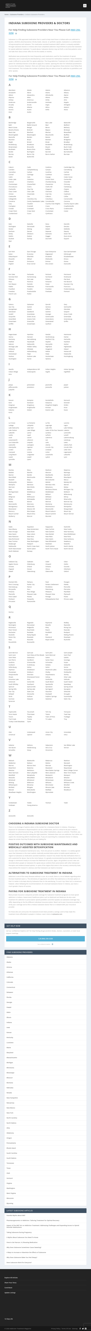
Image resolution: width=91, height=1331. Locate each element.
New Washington (33, 541)
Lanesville (67, 433)
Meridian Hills (50, 485)
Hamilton (30, 334)
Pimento (11, 592)
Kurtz (10, 412)
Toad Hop (67, 714)
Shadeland (31, 670)
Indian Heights (51, 369)
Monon (29, 502)
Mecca (66, 480)
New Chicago (13, 532)
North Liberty (68, 546)
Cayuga (48, 177)
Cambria (48, 167)
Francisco (67, 286)
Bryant (48, 147)
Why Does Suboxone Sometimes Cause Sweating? (24, 1247)
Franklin (30, 289)
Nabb (10, 527)
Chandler (67, 182)
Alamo (48, 93)
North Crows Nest (33, 546)
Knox (65, 407)
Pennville (67, 587)
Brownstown (13, 147)
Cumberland (13, 213)
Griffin (66, 321)
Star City (11, 691)
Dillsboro (30, 234)
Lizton (48, 452)
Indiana (9, 1022)
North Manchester (15, 549)
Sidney (48, 677)
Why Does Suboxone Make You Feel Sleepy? (22, 1257)
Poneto (29, 597)
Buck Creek (67, 147)
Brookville (49, 144)
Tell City (48, 712)
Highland (49, 347)
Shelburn (30, 672)
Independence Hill (33, 369)
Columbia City (32, 199)
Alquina (11, 97)
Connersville (68, 199)
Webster (11, 770)
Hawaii (9, 1007)
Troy (65, 719)
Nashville (67, 527)
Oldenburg (31, 564)
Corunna (67, 201)
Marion (11, 475)
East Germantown (70, 252)
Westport (67, 775)
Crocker (11, 209)
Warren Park (31, 765)
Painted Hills (13, 582)
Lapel (29, 435)
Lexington (30, 445)
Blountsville (50, 135)
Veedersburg (31, 748)
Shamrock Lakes (51, 670)
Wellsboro (30, 770)
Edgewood (49, 254)
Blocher (48, 132)
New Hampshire (12, 1098)
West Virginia (11, 1193)
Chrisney (67, 184)
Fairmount (67, 274)
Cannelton (12, 172)
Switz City (67, 699)
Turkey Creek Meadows (17, 722)
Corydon (30, 204)
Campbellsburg (32, 170)
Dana (47, 224)
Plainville (12, 594)
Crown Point (13, 211)
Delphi (48, 229)
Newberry (67, 541)
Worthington (31, 792)
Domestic (49, 234)
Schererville (31, 662)
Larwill (66, 435)
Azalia (29, 112)
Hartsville (67, 339)
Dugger (48, 236)
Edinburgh (67, 254)
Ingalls (48, 372)
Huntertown (50, 356)
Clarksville (12, 189)
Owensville (49, 571)
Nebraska (10, 1088)
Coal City (48, 194)
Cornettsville (50, 201)
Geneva (48, 307)
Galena (11, 304)
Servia (66, 667)
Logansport (68, 452)
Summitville (68, 696)
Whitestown (50, 780)
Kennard (67, 400)
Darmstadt (30, 226)
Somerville (30, 682)
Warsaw (48, 765)
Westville (12, 778)
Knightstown (13, 407)
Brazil (29, 140)
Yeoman (48, 803)
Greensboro (50, 319)
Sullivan (30, 696)
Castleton (49, 175)
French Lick (12, 294)
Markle (29, 475)
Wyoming (10, 1203)
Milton (11, 499)
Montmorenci (50, 506)
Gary (65, 304)
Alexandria (31, 95)
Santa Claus (50, 660)
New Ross (30, 539)
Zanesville (12, 816)
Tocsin (11, 717)
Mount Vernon (69, 514)
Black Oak (12, 132)
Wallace (29, 763)
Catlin (11, 177)
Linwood (48, 450)
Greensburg (68, 319)
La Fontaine (31, 423)
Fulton (29, 294)
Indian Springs (69, 369)
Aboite (29, 90)
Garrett (48, 304)
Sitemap (75, 1329)
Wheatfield (31, 778)
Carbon (29, 172)
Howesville (67, 354)
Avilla (47, 110)
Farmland (49, 277)
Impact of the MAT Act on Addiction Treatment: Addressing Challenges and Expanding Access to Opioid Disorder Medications (43, 1226)
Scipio (66, 662)
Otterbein (67, 569)
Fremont (67, 291)
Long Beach (13, 455)
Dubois (29, 236)
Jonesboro (30, 387)
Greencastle (50, 317)
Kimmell (67, 403)
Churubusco (13, 187)
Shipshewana (50, 675)
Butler (11, 157)
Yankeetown (13, 803)
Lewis (66, 442)
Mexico (29, 489)
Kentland (30, 403)
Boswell (66, 137)
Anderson (12, 102)
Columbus (49, 199)
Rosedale (30, 637)
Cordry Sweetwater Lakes (35, 201)
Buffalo (48, 149)
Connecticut (11, 987)
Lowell (29, 457)
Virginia (9, 1183)
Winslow (67, 787)
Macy (29, 470)
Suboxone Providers (17, 14)
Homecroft (67, 351)
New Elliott (31, 532)
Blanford (30, 132)
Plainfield (67, 592)
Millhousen (31, 497)
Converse (12, 201)
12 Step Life (9, 1319)
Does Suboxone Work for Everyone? (19, 1262)
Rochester (12, 632)
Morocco (11, 511)
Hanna (11, 337)
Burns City (30, 154)
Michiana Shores (51, 489)
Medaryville (13, 482)
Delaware (10, 992)
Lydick (48, 457)
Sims (28, 679)
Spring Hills (13, 689)
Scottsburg (31, 665)
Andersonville (32, 102)
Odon (66, 562)
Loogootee (30, 455)
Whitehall (12, 780)
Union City (49, 732)
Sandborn (30, 660)
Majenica (67, 470)
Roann (48, 630)
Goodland (30, 312)
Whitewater (68, 780)
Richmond (12, 627)
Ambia (66, 97)
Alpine (66, 95)
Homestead (12, 354)
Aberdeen (12, 90)
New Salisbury (69, 539)
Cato (28, 177)
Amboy (11, 100)
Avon (10, 112)
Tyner (29, 722)
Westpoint (49, 775)
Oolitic (66, 564)
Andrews (49, 102)
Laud (10, 437)
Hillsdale (30, 349)
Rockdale (30, 632)
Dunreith (49, 239)
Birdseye (67, 130)
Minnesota (10, 1068)
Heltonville (30, 344)
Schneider (49, 662)
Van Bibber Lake (69, 745)
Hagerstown (13, 334)
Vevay (29, 750)
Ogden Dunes (13, 564)
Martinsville (31, 477)
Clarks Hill (49, 187)
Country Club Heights (53, 204)
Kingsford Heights (52, 405)
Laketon (66, 430)
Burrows (67, 154)
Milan (29, 494)
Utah (8, 1173)
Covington (12, 206)
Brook (47, 142)
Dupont (66, 239)
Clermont (49, 191)
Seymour (12, 670)
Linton (29, 450)
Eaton (11, 254)
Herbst (66, 344)
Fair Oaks (12, 274)
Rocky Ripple (31, 635)
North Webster (14, 551)
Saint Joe (30, 653)
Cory (10, 204)
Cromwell (30, 209)
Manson (48, 472)
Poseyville (30, 599)
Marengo (67, 472)
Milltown (48, 497)
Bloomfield (67, 132)
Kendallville (50, 400)
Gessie (29, 309)
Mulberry (12, 516)
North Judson (50, 546)
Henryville (49, 344)
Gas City (11, 307)
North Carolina (12, 1118)
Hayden (48, 342)
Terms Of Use (66, 1329)
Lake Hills (49, 428)
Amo (65, 100)
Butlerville (30, 157)
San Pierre (12, 660)
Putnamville (31, 601)
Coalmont (67, 194)
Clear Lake (30, 191)
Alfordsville (49, 95)
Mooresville (49, 509)
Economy (30, 254)
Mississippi (10, 1073)
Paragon (67, 582)
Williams (48, 783)
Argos (47, 105)
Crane (48, 206)
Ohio (8, 1128)
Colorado (10, 982)
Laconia (66, 423)
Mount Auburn (51, 511)
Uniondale (67, 732)
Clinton (11, 194)
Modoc (11, 502)
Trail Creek (12, 719)
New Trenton (13, 541)
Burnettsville (68, 152)
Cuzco (29, 213)
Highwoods (67, 347)
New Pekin (49, 536)
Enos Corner (31, 264)
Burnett (48, 152)
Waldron (67, 761)
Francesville (50, 286)
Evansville (67, 264)
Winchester (49, 785)
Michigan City (68, 489)
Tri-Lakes (49, 719)
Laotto (11, 435)
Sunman (11, 699)
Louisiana (10, 1043)
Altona (48, 97)
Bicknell (29, 130)
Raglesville (12, 623)
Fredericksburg (69, 289)
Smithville (49, 679)
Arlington (67, 105)
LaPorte (48, 435)
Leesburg (67, 440)
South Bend (50, 682)
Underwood (31, 732)
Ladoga (11, 425)
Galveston (30, 304)
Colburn (48, 196)
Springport (49, 689)
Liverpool (12, 452)
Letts (47, 442)
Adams (48, 90)
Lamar (29, 433)
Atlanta (29, 107)
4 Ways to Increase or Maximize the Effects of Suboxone (26, 1252)
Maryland (10, 1053)
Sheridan (30, 675)
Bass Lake (49, 123)
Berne (48, 127)
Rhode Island (11, 1148)
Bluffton (66, 135)
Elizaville (12, 259)
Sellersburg (13, 667)
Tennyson (67, 712)
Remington (12, 625)
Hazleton (67, 342)
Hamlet (48, 334)
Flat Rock (67, 279)
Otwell (11, 571)
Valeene (11, 745)
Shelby (48, 672)
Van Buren (12, 748)
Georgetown (13, 309)
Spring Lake (31, 689)
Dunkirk (11, 239)
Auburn (66, 107)
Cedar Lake (12, 179)
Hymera (48, 359)
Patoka (66, 584)
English (11, 264)
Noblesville (12, 546)
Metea (66, 487)
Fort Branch (68, 282)
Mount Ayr (67, 511)
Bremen (48, 140)
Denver (29, 231)
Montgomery (13, 506)
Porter (66, 597)
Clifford (66, 191)
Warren (11, 765)
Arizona (9, 967)
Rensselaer (31, 625)
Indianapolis (31, 372)
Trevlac (29, 719)
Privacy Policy (55, 1329)
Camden (11, 170)
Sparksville (49, 684)
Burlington (30, 152)
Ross (10, 640)
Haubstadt (30, 342)
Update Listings (10, 1293)
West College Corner (71, 770)
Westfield (12, 775)
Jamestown (31, 385)
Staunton (49, 691)
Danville (66, 224)
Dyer (10, 241)
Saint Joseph (68, 653)
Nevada (9, 1093)
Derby (11, 234)
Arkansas (10, 972)
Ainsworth (12, 93)
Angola (66, 102)
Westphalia (31, 775)
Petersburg (49, 589)
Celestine (30, 179)
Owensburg (31, 571)
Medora (29, 482)
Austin (29, 110)
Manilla (29, 472)
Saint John (49, 653)
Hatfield (11, 342)
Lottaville (67, 455)
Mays (29, 480)
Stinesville (30, 694)
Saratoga (67, 660)
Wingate (30, 787)
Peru (28, 589)
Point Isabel (13, 597)
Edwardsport (13, 256)
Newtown (49, 544)
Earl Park (12, 252)
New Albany (13, 529)
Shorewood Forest (33, 677)
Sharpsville (67, 670)
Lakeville (11, 433)
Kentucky (10, 1037)
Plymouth (67, 594)
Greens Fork (31, 319)
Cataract (67, 175)
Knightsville (31, 407)
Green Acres (31, 317)
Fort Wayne (12, 284)
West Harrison (13, 773)
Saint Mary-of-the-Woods (35, 655)
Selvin (48, 667)
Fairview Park (13, 277)
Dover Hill (67, 234)
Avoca (66, 110)
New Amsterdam (33, 529)
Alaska (9, 962)
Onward (48, 564)
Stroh (10, 696)
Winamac (30, 785)
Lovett (11, 457)
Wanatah (67, 763)
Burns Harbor (50, 154)
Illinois (9, 1017)
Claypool (48, 189)
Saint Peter (12, 657)
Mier (10, 494)
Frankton (49, 289)
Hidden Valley (32, 347)
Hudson (11, 356)
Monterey (49, 504)
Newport (30, 544)
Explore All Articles (11, 1278)
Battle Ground (32, 125)
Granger (48, 314)
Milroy (66, 497)
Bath (10, 125)
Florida (9, 997)
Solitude (67, 679)
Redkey (66, 623)
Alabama (10, 957)
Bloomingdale (13, 135)
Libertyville (12, 447)
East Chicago (31, 252)
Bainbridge (12, 123)
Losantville (49, 455)
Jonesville (49, 387)
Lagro (66, 425)
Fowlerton (30, 286)
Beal (47, 125)
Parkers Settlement (52, 584)
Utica (65, 735)
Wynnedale (49, 792)
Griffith (11, 324)
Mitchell (48, 499)
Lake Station (13, 430)
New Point (67, 536)
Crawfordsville (69, 206)
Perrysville (12, 589)
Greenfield (12, 319)
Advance (67, 90)
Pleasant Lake (31, 594)
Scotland (12, 665)
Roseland (49, 637)
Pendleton (49, 587)
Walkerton (12, 763)
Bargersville (31, 123)
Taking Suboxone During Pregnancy (19, 1232)
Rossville (30, 640)
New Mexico (11, 1108)
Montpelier (67, 506)
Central (11, 182)
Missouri (10, 1078)
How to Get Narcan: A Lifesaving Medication (22, 1242)
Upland (29, 735)
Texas (9, 1168)
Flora (10, 282)
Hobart (66, 349)
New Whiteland (51, 541)
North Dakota (11, 1123)
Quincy (11, 612)
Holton (48, 351)
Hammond (67, 334)
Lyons (29, 459)
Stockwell (49, 694)
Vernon (66, 748)
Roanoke (67, 630)
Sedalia (48, 665)
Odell (47, 562)
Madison (48, 470)
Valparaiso (49, 745)
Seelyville (67, 665)
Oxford (66, 571)
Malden (11, 472)
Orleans (48, 567)
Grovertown (31, 324)
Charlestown (13, 184)
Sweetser (49, 699)
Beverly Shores (14, 130)
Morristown (31, 511)
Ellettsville (49, 259)
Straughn (67, 694)
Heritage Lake (13, 347)
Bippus (48, 130)
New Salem (49, 539)
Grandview (31, 314)
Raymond (49, 623)
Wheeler (67, 778)
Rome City (12, 637)
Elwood (11, 261)
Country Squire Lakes (71, 204)
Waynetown (68, 768)
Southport (30, 684)
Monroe (48, 502)
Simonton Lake (14, 679)
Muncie (29, 516)
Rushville (67, 640)
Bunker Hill (67, 149)
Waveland (49, 768)
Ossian (29, 569)
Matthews (49, 477)
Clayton (66, 189)
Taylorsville (12, 712)
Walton (48, 763)
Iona (10, 374)
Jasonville (49, 385)
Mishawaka (31, 499)
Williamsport (13, 785)
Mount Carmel (13, 514)
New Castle (68, 529)
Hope (29, 354)
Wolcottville (31, 790)
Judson (66, 387)
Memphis (12, 485)
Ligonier (30, 447)
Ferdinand (67, 277)
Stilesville (67, 691)
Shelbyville (67, 672)
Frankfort (12, 289)
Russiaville (30, 642)
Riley (47, 627)
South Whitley (13, 684)
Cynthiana (49, 213)
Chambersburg (51, 182)
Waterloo (30, 768)
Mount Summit (51, 514)
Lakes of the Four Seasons (54, 430)
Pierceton (67, 589)
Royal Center (50, 640)
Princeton (12, 601)
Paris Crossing (13, 584)
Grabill (11, 314)
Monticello (30, 506)
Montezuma (68, 504)
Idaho (9, 1012)
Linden (11, 450)
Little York (67, 450)
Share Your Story (10, 1283)
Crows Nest (31, 211)
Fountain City (68, 284)
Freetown (49, 291)
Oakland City (13, 562)
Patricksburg (13, 587)
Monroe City (68, 502)
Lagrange (49, 425)
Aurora (11, 110)
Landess (48, 433)
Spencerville (31, 687)
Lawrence (49, 437)
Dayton (48, 226)
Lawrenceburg (69, 437)
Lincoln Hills (68, 447)
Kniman (48, 407)
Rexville (48, 625)
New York (10, 1113)
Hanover (30, 337)
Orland (29, 567)
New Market (50, 534)
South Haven (68, 682)
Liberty (48, 445)
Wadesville (31, 761)
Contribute (8, 1288)
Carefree (48, 172)
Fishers (48, 279)
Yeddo (29, 803)
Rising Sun (67, 627)
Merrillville (31, 487)
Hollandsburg (31, 351)
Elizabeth (49, 256)
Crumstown (49, 211)
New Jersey (10, 1103)
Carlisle (66, 172)
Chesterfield (31, 184)
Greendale (67, 317)
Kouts (66, 410)
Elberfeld (30, 256)
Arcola (29, 105)
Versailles (12, 750)
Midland (67, 492)
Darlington (12, 226)
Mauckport (67, 477)
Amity (47, 100)
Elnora (66, 259)
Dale (10, 224)
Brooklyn (67, 142)
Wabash (11, 761)
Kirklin (66, 405)
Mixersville (67, 499)
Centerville (67, 179)
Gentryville (67, 307)
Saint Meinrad (50, 655)
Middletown (50, 492)
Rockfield (49, 632)
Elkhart (29, 259)
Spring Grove (68, 687)
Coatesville (12, 196)
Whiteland (30, 780)
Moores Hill (31, 509)
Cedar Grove (68, 177)
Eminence (30, 261)
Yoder (66, 803)
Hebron (11, 344)
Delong (29, 229)
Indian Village (13, 372)
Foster (48, 284)
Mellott (48, 482)
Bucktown (12, 149)
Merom (66, 485)
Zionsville (30, 816)
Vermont (10, 1178)
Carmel (11, 175)
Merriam (12, 487)
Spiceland (49, 687)
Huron (29, 359)
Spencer (11, 687)
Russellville (12, 642)
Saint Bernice (13, 653)
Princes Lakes (68, 599)
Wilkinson (30, 783)
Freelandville (31, 291)
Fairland (48, 274)
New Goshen (50, 532)
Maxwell (11, 480)
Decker (11, 229)
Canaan (48, 170)
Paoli (47, 582)
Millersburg (68, 494)
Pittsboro (49, 592)
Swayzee (30, 699)
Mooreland (12, 509)
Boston (48, 137)
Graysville (12, 317)
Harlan (66, 337)
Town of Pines (50, 717)
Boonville (12, 137)
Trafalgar (67, 717)
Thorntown (31, 714)
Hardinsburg (50, 337)
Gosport (66, 312)
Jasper (66, 385)
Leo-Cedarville (13, 442)
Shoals (11, 677)
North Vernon (68, 549)
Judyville (11, 390)
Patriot (29, 587)
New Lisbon (31, 534)
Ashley (11, 107)
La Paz (48, 423)
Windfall (67, 785)
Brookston (30, 144)
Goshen (48, 312)
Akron (29, 93)
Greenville (30, 321)
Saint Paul (67, 655)
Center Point (50, 179)
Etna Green (49, 264)
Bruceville (30, 147)
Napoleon (30, 527)
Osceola (66, 567)
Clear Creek (13, 191)
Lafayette (30, 425)
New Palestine (13, 536)
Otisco (48, 569)
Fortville (30, 284)
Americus (30, 100)
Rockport (67, 632)
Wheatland (49, 778)
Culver (66, 211)
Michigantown (13, 492)
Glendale (67, 309)
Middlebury (31, 492)
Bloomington (31, 135)
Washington (68, 765)
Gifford (48, 309)
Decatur (66, 226)
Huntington (12, 359)
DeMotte (67, 229)
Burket (11, 152)
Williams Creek (69, 783)
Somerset (12, 682)
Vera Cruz (49, 748)
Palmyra (30, 582)
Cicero (29, 187)
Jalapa (11, 385)
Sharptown (12, 672)
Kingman (12, 405)
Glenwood (12, 312)
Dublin (11, 236)
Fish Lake (30, 279)
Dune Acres (68, 236)
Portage (48, 597)
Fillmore (11, 279)
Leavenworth (13, 440)
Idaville (11, 369)
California (10, 977)
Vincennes (49, 750)
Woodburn (67, 790)
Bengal (29, 127)
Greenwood (49, 321)
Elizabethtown (69, 256)
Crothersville (68, 209)
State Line (30, 691)
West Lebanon (50, 773)
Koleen (29, 410)
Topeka (29, 717)
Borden (29, 137)
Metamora (49, 487)
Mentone (30, 485)
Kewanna (49, 403)
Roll (47, 635)
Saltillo (66, 657)
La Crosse (12, 423)
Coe (28, 196)
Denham (11, 231)
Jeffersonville (13, 387)
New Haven (12, 534)
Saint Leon (12, 655)
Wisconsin (10, 1198)
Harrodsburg (31, 339)
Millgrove (12, 497)
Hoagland (49, 349)
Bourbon (12, 140)
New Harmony (69, 532)
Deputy (66, 231)
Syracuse (12, 701)
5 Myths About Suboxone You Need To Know (22, 1237)
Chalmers (30, 182)
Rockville (12, 635)
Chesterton (49, 184)
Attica (47, 107)
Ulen (10, 732)
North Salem (31, 549)
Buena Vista (31, 149)
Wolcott (11, 790)
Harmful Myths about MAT (16, 1215)
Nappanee (49, 527)
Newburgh (12, 544)
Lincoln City (49, 447)
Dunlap (29, 239)
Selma (29, 667)
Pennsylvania (11, 1143)
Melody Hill (68, 482)
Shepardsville (13, 675)
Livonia (29, 452)
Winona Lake (50, 787)
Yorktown (12, 805)
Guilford (48, 324)
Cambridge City (69, 167)
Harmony (12, 339)
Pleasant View (50, 594)
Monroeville (13, 504)
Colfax (66, 196)
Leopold (30, 442)
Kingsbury (30, 405)
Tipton (48, 714)
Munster (48, 516)
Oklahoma (10, 1133)
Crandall (30, 206)
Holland (11, 351)
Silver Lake (67, 677)
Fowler (11, 286)
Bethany (67, 127)
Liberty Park (68, 445)
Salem (48, 657)
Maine (9, 1048)
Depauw (48, 231)
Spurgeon (67, 689)
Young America (32, 805)
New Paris (30, 536)
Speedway (67, 684)
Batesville (67, 123)
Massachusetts (12, 1058)
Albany (66, 93)
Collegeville (12, 199)
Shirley (66, 675)
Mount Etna (31, 514)
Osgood (11, 569)
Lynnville (12, 459)
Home (7, 14)
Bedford (66, 125)
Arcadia (11, 105)
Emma (66, 261)
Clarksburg (67, 187)
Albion (11, 95)
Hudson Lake (31, 356)
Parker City (31, 584)
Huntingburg (68, 356)
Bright (11, 142)
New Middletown (70, 534)
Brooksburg (13, 144)
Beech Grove (13, 127)
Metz (10, 489)
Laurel (29, 437)
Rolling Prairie (69, 635)
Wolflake (48, 790)
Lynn (65, 457)
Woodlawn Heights (15, 792)
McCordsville (50, 480)
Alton (29, 97)
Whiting (11, 783)
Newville (67, 544)
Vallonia (30, 745)
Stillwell (11, 694)
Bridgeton (67, 140)
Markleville (49, 475)
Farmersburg (31, 277)
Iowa (8, 1027)
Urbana (48, 735)
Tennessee (10, 1163)
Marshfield (12, 477)
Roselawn (67, 637)
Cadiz (29, 167)
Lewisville (12, 445)
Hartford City (50, 339)
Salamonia (30, 657)
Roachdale (30, 630)
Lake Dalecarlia (14, 428)
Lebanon (30, 440)
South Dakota (11, 1158)
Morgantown (68, 509)
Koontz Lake (50, 410)
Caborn (11, 167)
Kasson (11, 400)
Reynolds (67, 625)
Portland (11, 599)
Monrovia (30, 504)
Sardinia (11, 662)
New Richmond (14, 539)
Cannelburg (68, 170)
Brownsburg (68, 144)
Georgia (9, 1002)
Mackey (11, 470)
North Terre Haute (52, 549)
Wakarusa (49, 761)
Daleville (30, 224)
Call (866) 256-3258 (45, 939)
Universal (12, 735)
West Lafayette (32, 773)
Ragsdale (30, 623)
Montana (10, 1083)
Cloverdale (30, 194)
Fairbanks (30, 274)
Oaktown (30, 562)
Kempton (30, 400)
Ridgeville (30, 627)
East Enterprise (51, 252)
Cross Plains (50, 209)
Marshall (67, 475)
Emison (48, 261)
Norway (29, 551)
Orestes (11, 567)
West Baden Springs (52, 770)
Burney (11, 154)
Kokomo (11, 410)
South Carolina (12, 1153)
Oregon (9, 1138)
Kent (10, 403)
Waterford (12, 768)
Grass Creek (68, 314)
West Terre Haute (70, 773)
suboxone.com (57, 914)
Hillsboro (12, 349)
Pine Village (31, 592)
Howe (47, 354)
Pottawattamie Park (52, 599)
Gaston (29, 307)
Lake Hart (30, 428)
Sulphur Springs (51, 696)
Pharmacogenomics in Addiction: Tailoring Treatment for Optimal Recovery (33, 1220)
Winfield (11, 787)
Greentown (12, 321)
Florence (30, 282)
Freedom (12, 291)
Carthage (30, 175)
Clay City (30, 189)
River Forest (13, 630)
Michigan (10, 1063)
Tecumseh (30, 712)
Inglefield (67, 372)
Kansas (9, 1032)
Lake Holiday (68, 428)
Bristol (29, 142)
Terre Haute (13, 714)
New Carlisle (50, 529)
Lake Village (31, 430)
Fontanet (49, 282)
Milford (48, 494)
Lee (47, 440)
